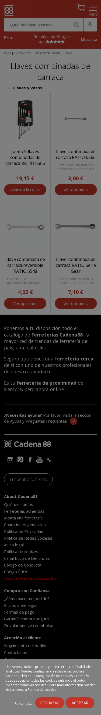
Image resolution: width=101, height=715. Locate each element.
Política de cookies (42, 689)
